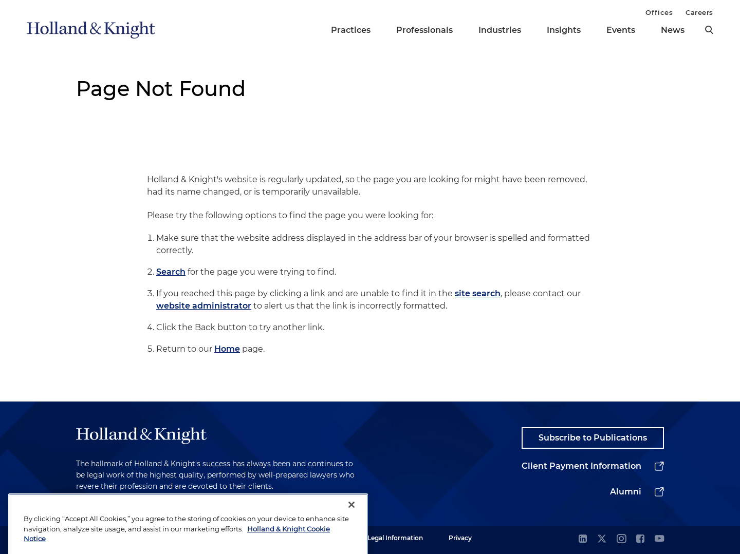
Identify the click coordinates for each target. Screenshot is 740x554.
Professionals (424, 30)
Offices (659, 12)
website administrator (203, 306)
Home (227, 349)
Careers (699, 12)
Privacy (460, 538)
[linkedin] (583, 539)
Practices (351, 30)
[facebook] (640, 539)
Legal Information (395, 538)
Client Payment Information (581, 466)
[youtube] (659, 539)
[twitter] (601, 539)
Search (171, 272)
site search (478, 293)
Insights (564, 30)
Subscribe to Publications (593, 438)
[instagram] (621, 539)
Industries (499, 30)
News (672, 30)
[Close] (351, 513)
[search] (709, 29)
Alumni (625, 491)
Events (620, 30)
